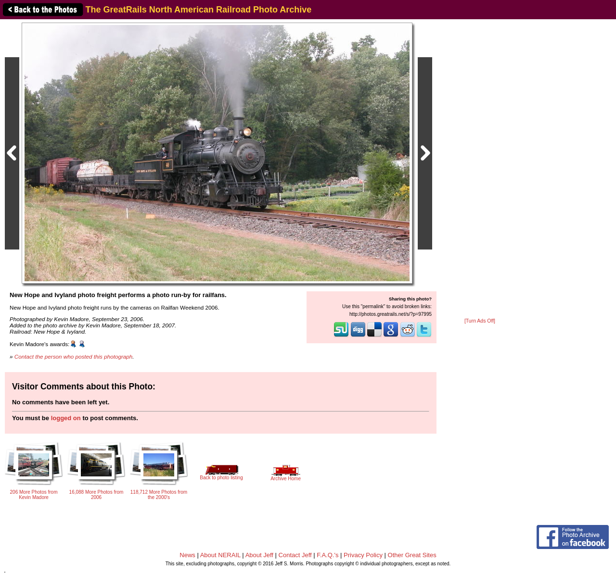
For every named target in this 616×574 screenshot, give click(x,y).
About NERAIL (220, 555)
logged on (66, 418)
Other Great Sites (412, 555)
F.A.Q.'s (327, 555)
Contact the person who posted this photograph (73, 356)
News (187, 555)
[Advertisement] (479, 169)
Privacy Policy (363, 555)
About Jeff (259, 555)
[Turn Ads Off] (479, 321)
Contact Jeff (295, 555)
